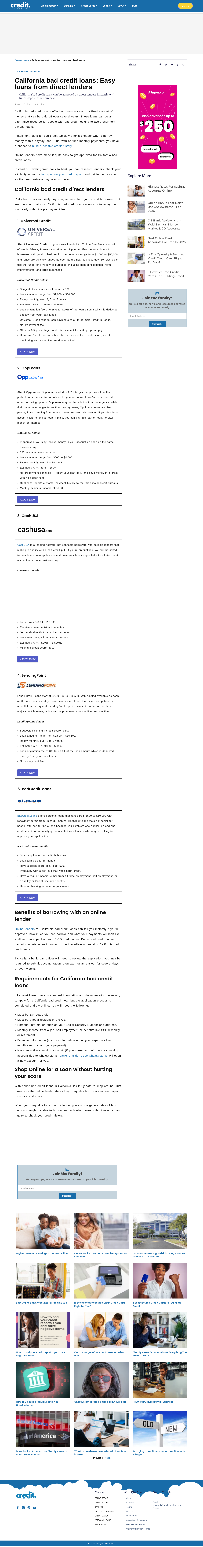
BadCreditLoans (27, 814)
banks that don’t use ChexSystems (84, 1054)
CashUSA (23, 543)
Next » (108, 1456)
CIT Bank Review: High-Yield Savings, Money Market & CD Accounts (164, 223)
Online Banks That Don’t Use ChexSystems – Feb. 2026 (165, 205)
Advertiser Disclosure (29, 70)
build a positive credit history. (52, 144)
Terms (129, 1505)
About (129, 1496)
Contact (130, 1501)
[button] (67, 70)
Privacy (129, 1510)
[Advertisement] (101, 31)
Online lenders (25, 927)
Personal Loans (22, 59)
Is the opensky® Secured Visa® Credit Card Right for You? (166, 257)
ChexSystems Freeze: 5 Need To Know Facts (100, 1400)
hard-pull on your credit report (62, 173)
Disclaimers (131, 1514)
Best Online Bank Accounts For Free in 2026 (41, 1301)
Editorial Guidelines (135, 1523)
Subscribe (67, 1194)
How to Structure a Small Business (153, 1400)
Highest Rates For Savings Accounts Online (42, 1252)
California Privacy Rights (138, 1527)
